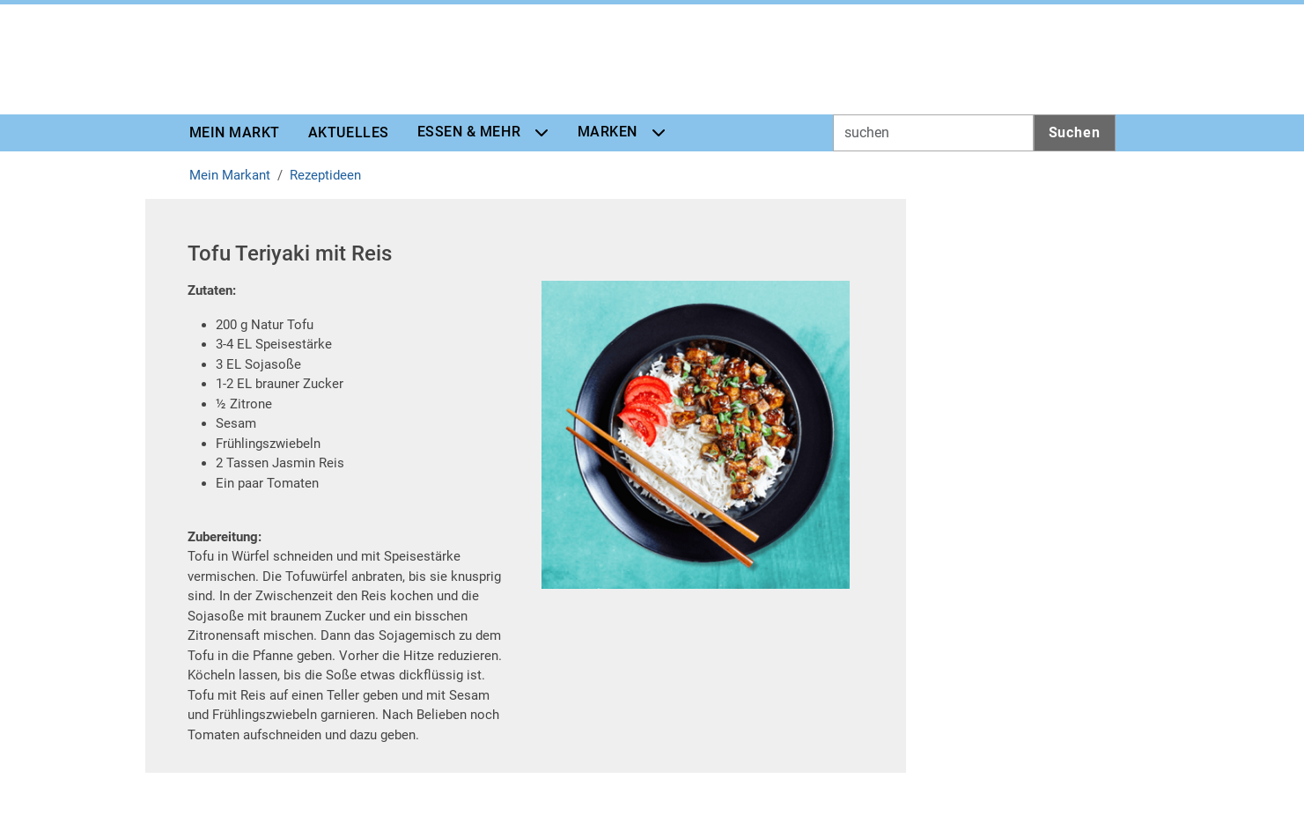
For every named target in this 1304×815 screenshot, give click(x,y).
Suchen (1075, 132)
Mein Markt (234, 132)
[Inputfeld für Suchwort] (933, 132)
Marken (607, 131)
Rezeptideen (325, 175)
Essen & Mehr (468, 131)
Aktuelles (348, 132)
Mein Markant (229, 175)
